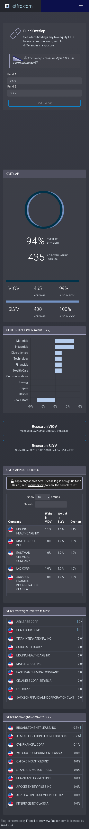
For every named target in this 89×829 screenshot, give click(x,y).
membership (36, 485)
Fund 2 (11, 86)
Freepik (31, 820)
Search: (45, 504)
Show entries (43, 497)
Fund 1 (11, 74)
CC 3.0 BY (7, 825)
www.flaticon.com (54, 820)
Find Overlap (45, 103)
